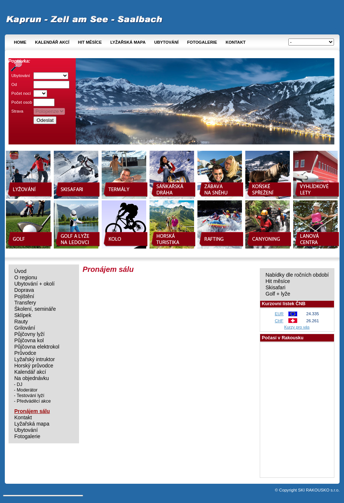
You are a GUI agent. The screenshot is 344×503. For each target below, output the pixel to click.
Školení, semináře (35, 309)
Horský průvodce (33, 366)
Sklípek (23, 315)
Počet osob (22, 102)
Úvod (20, 271)
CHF (279, 321)
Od (14, 84)
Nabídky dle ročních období (297, 275)
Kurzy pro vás (296, 327)
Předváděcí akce (34, 401)
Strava (17, 111)
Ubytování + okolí (34, 284)
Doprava (24, 290)
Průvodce (25, 353)
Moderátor (27, 390)
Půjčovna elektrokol (36, 347)
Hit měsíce (90, 42)
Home (20, 42)
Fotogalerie (202, 42)
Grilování (24, 328)
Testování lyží (31, 395)
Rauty (21, 321)
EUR (279, 314)
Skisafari (276, 287)
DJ (19, 384)
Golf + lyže (278, 294)
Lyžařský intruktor (34, 359)
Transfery (25, 303)
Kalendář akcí (52, 42)
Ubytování (166, 42)
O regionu (25, 277)
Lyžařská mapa (127, 42)
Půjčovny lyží (29, 334)
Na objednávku (31, 378)
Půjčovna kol (29, 340)
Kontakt (236, 42)
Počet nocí (21, 93)
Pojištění (24, 296)
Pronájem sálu (32, 411)
